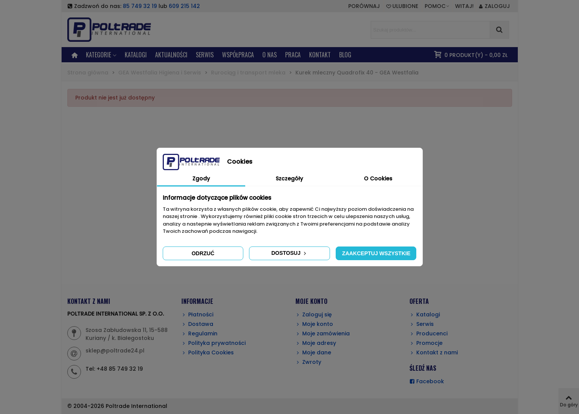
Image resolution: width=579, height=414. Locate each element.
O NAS (269, 54)
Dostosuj (289, 253)
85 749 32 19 (140, 6)
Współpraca (238, 54)
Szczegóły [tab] (289, 178)
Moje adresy (315, 343)
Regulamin (199, 334)
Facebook (426, 382)
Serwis (421, 324)
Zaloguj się (313, 315)
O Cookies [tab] (378, 178)
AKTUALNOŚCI (171, 54)
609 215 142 (184, 6)
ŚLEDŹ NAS (422, 368)
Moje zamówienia (322, 334)
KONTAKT (320, 54)
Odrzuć (203, 253)
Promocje (426, 343)
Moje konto (314, 324)
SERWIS (205, 54)
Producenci (428, 334)
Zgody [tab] (201, 178)
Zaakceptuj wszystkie (376, 253)
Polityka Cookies (207, 353)
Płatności (197, 315)
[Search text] (430, 29)
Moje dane (313, 353)
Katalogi (136, 54)
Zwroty (308, 362)
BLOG (345, 54)
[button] (437, 6)
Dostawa (197, 324)
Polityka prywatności (213, 343)
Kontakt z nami (433, 353)
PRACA (293, 54)
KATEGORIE (98, 54)
